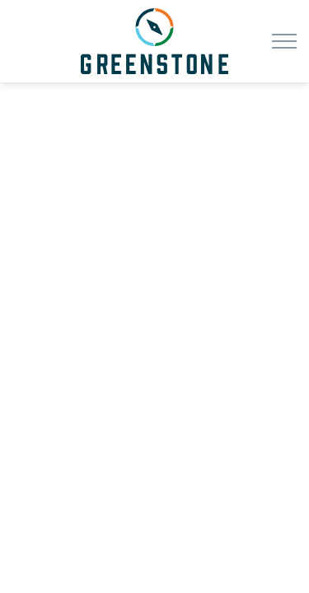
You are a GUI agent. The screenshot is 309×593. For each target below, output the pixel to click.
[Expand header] (284, 41)
